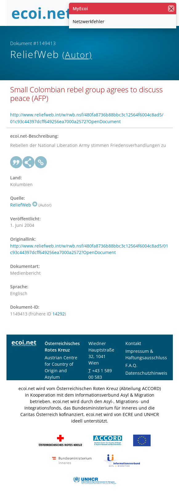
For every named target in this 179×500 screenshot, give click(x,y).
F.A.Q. (131, 365)
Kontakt (133, 343)
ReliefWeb (23, 205)
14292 (58, 314)
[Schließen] (171, 8)
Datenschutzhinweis (146, 373)
